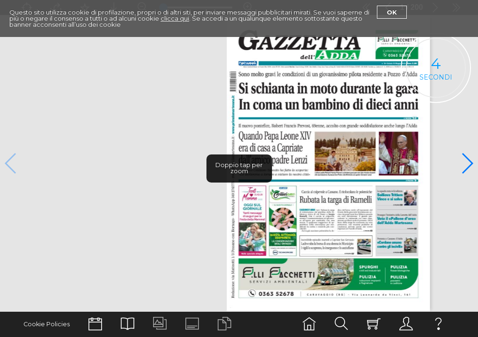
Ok (392, 12)
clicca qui (175, 18)
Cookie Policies (46, 324)
